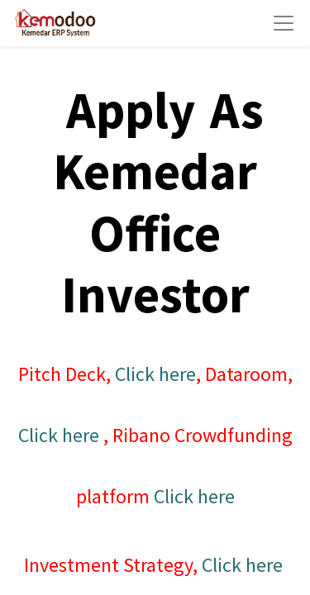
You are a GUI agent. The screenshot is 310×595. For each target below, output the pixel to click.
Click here (155, 374)
